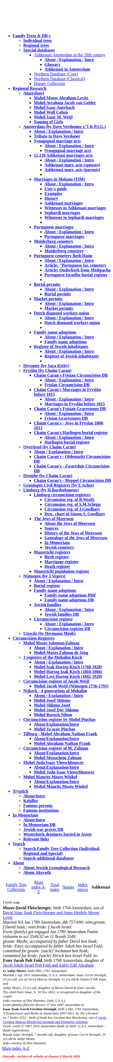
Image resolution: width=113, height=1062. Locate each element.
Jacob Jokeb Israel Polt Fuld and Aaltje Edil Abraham (48, 965)
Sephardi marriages (62, 212)
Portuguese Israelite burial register (75, 275)
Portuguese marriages (54, 227)
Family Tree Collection (16, 887)
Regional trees (36, 45)
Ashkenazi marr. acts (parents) (72, 169)
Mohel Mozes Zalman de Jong (61, 652)
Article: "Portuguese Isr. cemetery (75, 265)
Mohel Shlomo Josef (52, 705)
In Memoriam (57, 542)
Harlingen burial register (67, 442)
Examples (53, 193)
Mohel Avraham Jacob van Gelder (65, 102)
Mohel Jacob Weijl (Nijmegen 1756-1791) (71, 686)
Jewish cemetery (59, 547)
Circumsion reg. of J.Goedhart (72, 509)
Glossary (52, 64)
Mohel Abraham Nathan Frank (62, 743)
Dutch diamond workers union (61, 313)
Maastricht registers (52, 552)
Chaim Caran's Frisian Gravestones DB (70, 408)
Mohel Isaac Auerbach (54, 107)
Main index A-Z (38, 887)
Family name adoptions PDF (70, 595)
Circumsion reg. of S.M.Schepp (72, 504)
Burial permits (47, 284)
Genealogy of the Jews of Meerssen (75, 538)
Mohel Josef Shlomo (52, 700)
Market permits (48, 298)
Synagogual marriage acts (57, 141)
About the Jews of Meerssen (69, 523)
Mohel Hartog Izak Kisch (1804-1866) (68, 671)
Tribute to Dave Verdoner (57, 136)
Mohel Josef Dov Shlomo (56, 710)
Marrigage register (61, 561)
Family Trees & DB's (32, 35)
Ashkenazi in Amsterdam (67, 69)
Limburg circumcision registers (62, 494)
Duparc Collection (49, 83)
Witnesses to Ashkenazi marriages (75, 208)
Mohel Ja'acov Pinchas (54, 729)
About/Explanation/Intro (56, 724)
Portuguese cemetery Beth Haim (63, 255)
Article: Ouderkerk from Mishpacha (77, 270)
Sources (51, 528)
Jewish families (47, 604)
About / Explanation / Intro (69, 59)
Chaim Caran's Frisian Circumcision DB (71, 375)
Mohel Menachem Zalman (58, 757)
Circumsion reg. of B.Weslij (69, 499)
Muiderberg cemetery (53, 241)
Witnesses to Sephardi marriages (74, 217)
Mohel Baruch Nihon (53, 714)
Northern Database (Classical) (59, 79)
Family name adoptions (55, 332)
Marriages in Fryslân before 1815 (74, 404)
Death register (57, 566)
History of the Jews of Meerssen (73, 533)
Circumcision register (53, 619)
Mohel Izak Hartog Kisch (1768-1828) (68, 667)
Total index (55, 887)
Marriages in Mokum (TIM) (59, 179)
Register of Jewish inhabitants (61, 346)
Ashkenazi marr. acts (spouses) (72, 165)
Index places (83, 887)
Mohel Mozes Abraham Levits (61, 98)
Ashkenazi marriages (63, 203)
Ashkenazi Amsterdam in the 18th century (69, 55)
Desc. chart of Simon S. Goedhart (74, 514)
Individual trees (37, 40)
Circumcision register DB (67, 628)
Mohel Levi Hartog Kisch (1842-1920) (68, 676)
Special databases (39, 50)
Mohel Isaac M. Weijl (53, 117)
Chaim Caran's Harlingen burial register (71, 432)
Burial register (47, 585)
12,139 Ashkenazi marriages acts (63, 155)
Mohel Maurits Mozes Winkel (61, 786)
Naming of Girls (48, 122)
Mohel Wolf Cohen (51, 112)
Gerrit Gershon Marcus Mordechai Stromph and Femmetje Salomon (54, 1020)
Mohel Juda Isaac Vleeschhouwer (64, 772)
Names (68, 887)
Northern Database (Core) (56, 74)
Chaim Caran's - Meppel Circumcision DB (72, 480)
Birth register (56, 557)
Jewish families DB (61, 614)
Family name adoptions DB (69, 600)
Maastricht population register (61, 571)
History (51, 198)
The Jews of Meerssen (54, 518)
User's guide (55, 188)
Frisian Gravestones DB (66, 418)
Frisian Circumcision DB (66, 385)
